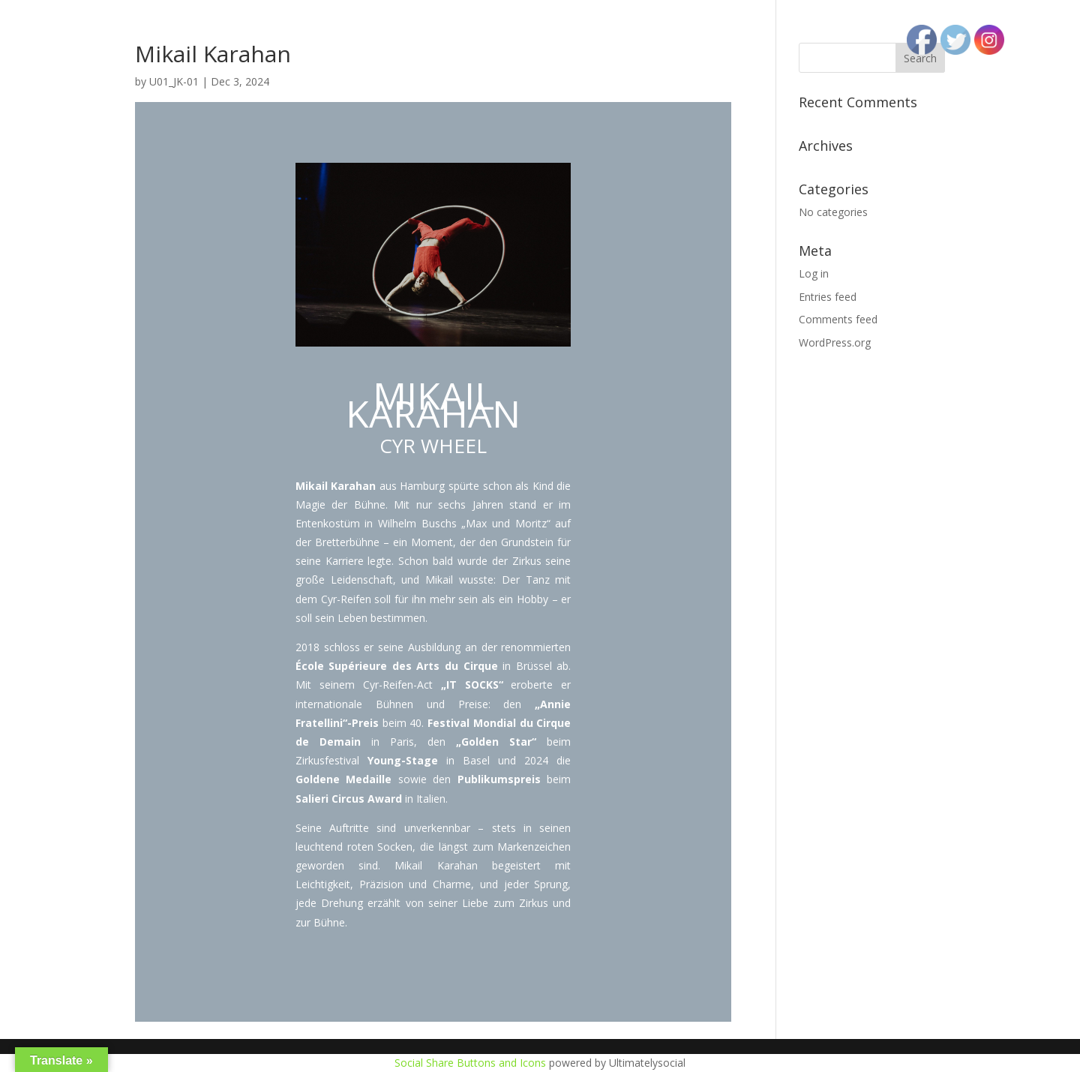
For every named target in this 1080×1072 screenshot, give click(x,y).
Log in (814, 273)
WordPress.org (835, 342)
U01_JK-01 (174, 81)
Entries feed (827, 297)
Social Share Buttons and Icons (470, 1062)
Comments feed (838, 319)
